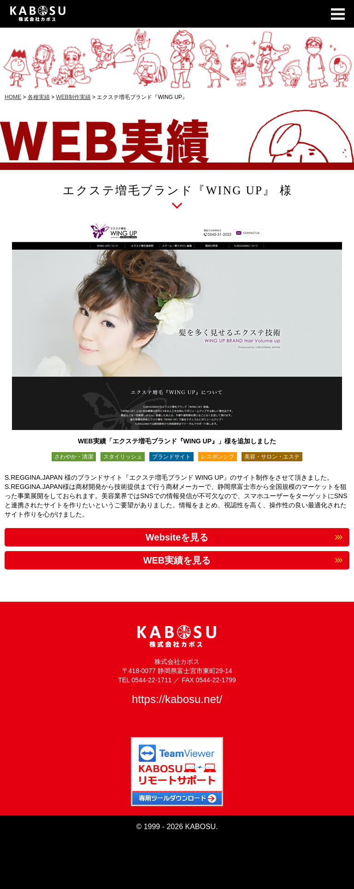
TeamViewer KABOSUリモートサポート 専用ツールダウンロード (177, 771)
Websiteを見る (177, 537)
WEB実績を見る (177, 560)
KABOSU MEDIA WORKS (177, 14)
